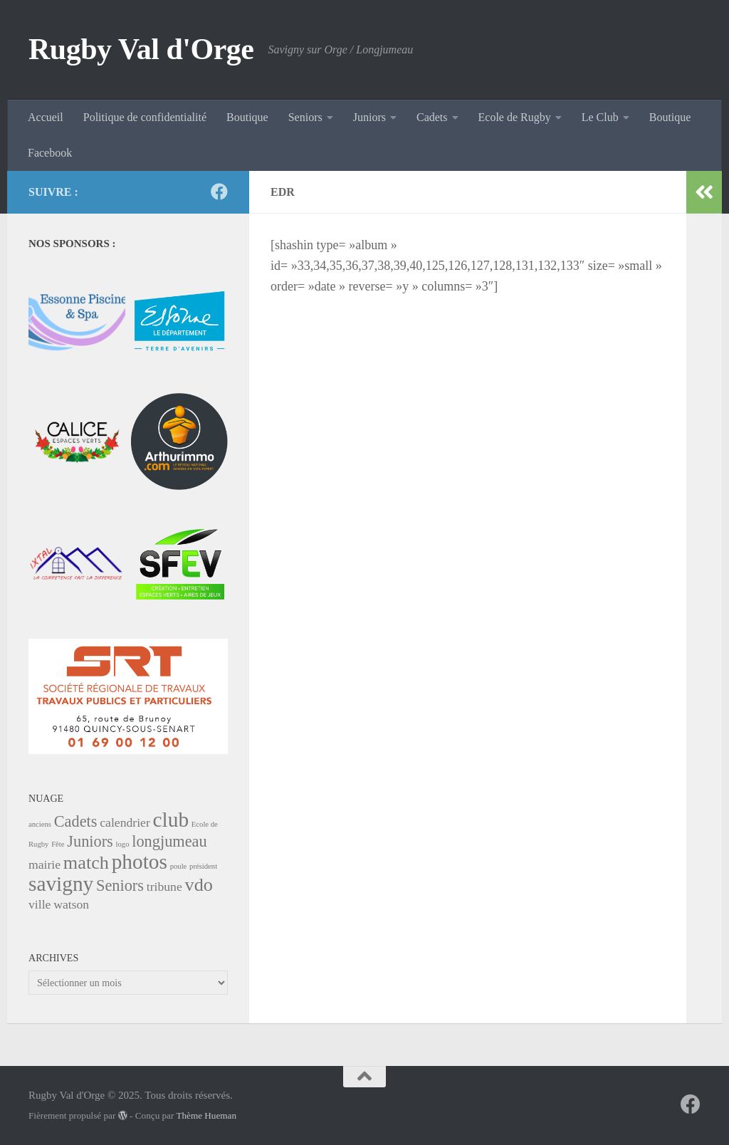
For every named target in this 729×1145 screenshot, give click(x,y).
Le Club (600, 117)
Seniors (305, 117)
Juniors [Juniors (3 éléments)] (90, 841)
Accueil (45, 117)
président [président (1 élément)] (203, 866)
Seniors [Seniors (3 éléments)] (120, 885)
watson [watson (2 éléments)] (71, 904)
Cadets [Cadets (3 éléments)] (76, 821)
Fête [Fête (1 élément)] (57, 844)
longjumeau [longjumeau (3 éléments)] (169, 841)
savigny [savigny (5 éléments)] (60, 883)
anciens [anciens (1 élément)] (39, 824)
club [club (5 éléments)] (171, 819)
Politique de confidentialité (144, 117)
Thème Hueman (206, 1115)
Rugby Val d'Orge (140, 49)
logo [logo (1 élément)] (123, 844)
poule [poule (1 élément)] (178, 866)
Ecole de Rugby (514, 117)
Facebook (50, 153)
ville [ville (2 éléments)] (39, 904)
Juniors (369, 117)
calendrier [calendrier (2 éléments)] (125, 822)
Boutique (247, 117)
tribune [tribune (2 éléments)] (164, 886)
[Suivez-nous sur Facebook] (219, 191)
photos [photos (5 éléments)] (139, 861)
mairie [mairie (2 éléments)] (44, 864)
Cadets (432, 117)
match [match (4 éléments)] (86, 862)
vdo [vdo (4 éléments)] (199, 884)
